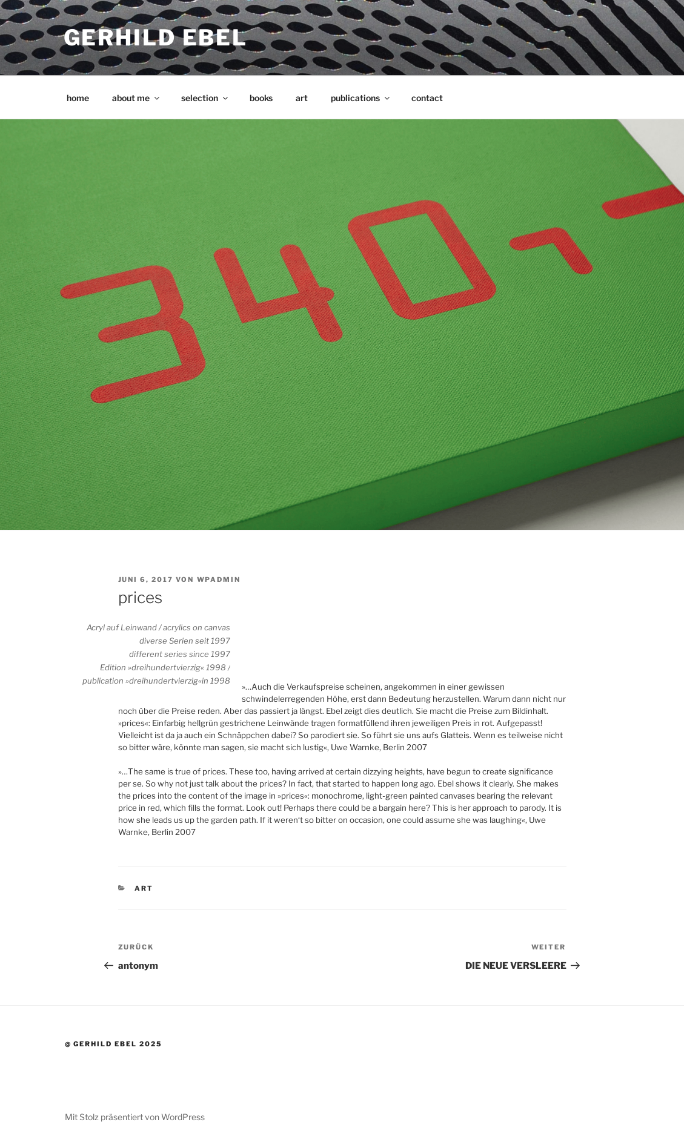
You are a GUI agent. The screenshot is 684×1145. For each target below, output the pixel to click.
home (78, 98)
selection (205, 98)
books (261, 98)
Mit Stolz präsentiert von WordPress (135, 1117)
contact (427, 98)
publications (361, 98)
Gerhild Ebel (156, 37)
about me (136, 98)
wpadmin (219, 579)
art (302, 98)
